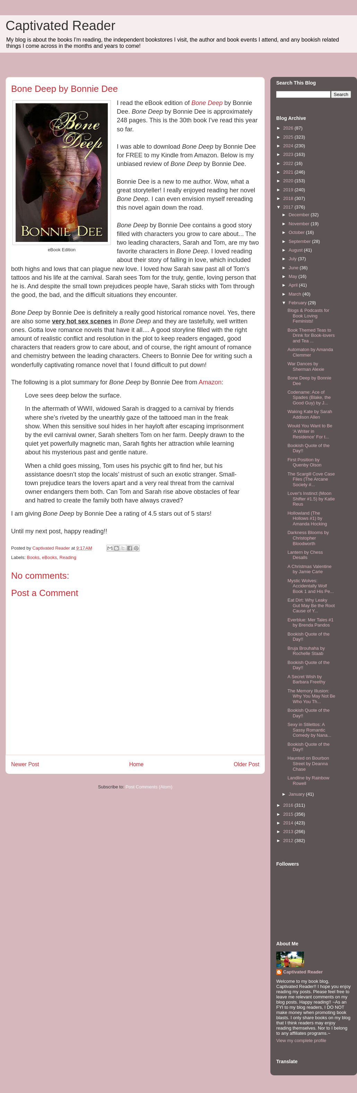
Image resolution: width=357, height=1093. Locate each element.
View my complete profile (301, 1040)
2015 (289, 814)
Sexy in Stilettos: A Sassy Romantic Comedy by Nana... (309, 730)
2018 (289, 198)
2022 (289, 163)
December (300, 214)
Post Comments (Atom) (148, 786)
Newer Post (25, 764)
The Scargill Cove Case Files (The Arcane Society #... (311, 479)
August (296, 250)
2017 (289, 207)
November (300, 223)
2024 (289, 145)
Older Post (246, 764)
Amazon (210, 382)
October (297, 232)
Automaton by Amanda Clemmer (310, 352)
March (296, 294)
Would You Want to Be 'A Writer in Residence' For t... (309, 431)
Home (136, 764)
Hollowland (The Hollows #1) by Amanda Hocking (307, 518)
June (294, 267)
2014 (289, 822)
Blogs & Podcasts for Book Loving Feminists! (308, 316)
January (297, 794)
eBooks (49, 557)
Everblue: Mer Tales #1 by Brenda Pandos (310, 622)
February (298, 302)
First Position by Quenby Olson (304, 462)
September (300, 241)
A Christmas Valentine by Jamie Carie (309, 569)
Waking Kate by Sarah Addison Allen (309, 414)
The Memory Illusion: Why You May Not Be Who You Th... (311, 696)
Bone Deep (207, 102)
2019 (289, 189)
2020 (289, 180)
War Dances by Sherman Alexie (305, 366)
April (294, 285)
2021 (289, 172)
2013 (289, 831)
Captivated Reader (60, 25)
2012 (289, 840)
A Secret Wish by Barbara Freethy (306, 679)
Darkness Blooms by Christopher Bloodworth (308, 538)
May (293, 276)
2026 (289, 128)
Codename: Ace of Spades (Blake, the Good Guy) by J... (309, 397)
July (293, 258)
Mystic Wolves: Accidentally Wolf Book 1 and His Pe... (310, 586)
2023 (289, 154)
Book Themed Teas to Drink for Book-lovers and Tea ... (310, 335)
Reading (68, 557)
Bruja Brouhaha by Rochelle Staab (306, 651)
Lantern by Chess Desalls (305, 555)
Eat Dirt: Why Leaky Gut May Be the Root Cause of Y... (310, 605)
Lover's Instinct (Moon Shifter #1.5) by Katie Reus (310, 499)
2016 (289, 805)
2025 (289, 137)
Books (33, 557)
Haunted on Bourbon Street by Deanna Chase (308, 763)
